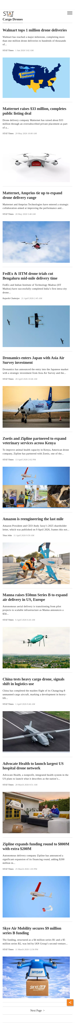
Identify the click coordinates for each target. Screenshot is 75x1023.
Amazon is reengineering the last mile (33, 519)
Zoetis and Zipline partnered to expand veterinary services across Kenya (34, 440)
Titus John (7, 535)
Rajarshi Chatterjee (11, 298)
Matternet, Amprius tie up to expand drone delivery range (32, 195)
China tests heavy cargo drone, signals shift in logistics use (33, 681)
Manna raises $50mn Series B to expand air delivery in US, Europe (35, 597)
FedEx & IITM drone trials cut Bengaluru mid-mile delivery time (30, 275)
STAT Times (8, 50)
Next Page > (37, 1010)
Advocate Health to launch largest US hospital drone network (33, 765)
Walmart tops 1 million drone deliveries (35, 30)
